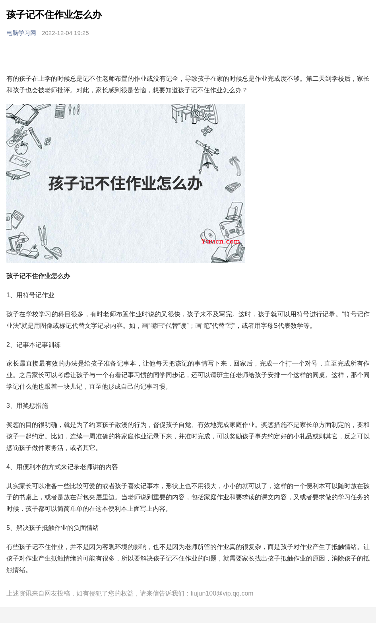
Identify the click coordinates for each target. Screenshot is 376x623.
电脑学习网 (22, 32)
